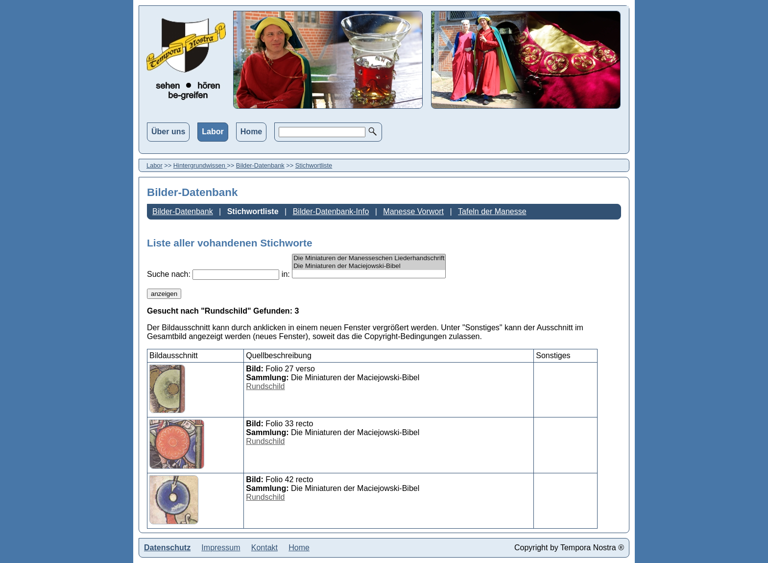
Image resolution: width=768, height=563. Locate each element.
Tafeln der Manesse (492, 211)
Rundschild (265, 386)
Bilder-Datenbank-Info (331, 211)
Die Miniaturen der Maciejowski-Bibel (368, 266)
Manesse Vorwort (413, 211)
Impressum (220, 547)
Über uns (168, 131)
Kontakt (264, 547)
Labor (212, 131)
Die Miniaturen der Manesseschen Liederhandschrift (368, 258)
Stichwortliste (313, 165)
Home (251, 131)
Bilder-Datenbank (260, 165)
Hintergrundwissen (200, 165)
